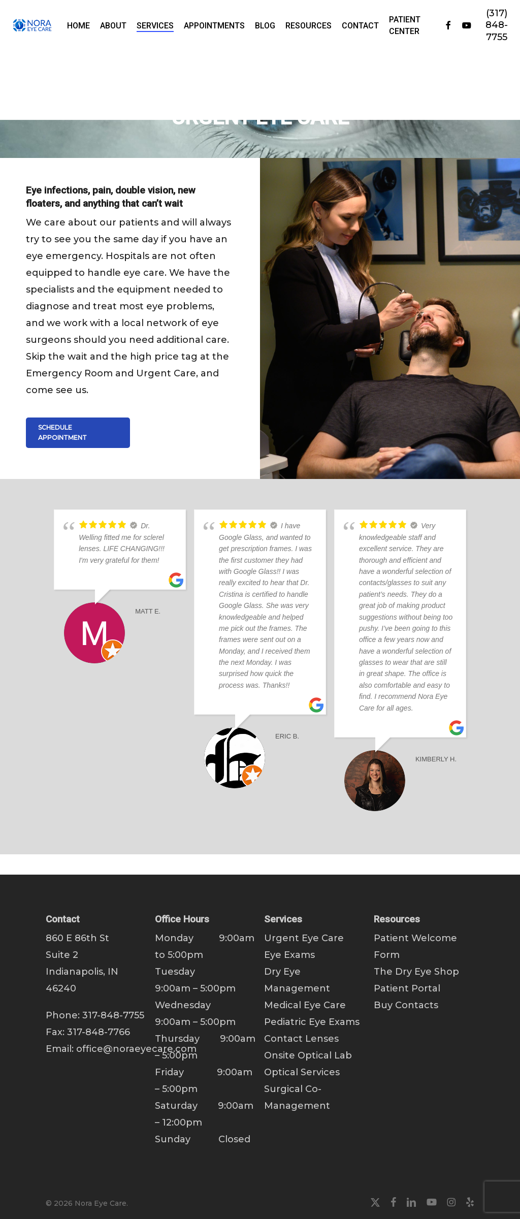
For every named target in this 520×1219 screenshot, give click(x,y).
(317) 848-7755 (502, 25)
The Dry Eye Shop (416, 971)
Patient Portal (407, 988)
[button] (78, 433)
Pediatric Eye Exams (312, 1022)
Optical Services (302, 1072)
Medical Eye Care (305, 1005)
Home (60, 62)
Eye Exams (289, 954)
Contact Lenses (301, 1038)
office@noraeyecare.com (136, 1048)
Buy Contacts (406, 1005)
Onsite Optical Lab (308, 1055)
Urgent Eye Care (304, 938)
